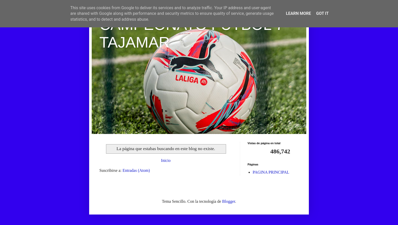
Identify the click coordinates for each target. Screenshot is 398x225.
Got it (322, 13)
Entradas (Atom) (136, 170)
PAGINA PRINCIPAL (271, 172)
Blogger (228, 201)
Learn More (298, 13)
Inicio (165, 160)
